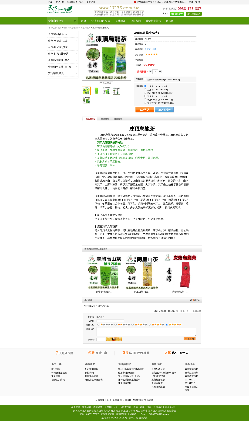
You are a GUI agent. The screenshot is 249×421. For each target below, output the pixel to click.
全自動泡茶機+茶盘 (59, 60)
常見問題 (55, 376)
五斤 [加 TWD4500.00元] (156, 96)
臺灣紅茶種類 (191, 372)
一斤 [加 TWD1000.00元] (156, 86)
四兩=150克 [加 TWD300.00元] (158, 93)
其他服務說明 (158, 386)
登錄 (81, 2)
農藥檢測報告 (158, 379)
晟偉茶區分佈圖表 (94, 379)
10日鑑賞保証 (158, 376)
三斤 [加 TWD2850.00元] (156, 89)
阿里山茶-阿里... (142, 291)
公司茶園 (127, 400)
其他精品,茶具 (56, 73)
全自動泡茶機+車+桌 (59, 66)
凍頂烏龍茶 (85, 28)
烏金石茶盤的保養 (191, 388)
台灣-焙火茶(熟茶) (71, 28)
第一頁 (179, 311)
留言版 (150, 400)
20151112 (190, 383)
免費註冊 (90, 2)
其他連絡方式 (91, 376)
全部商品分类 (56, 20)
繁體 (197, 2)
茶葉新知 (117, 400)
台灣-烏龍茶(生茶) (58, 40)
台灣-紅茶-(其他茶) (58, 53)
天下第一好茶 (150, 49)
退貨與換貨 (157, 383)
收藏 (50, 2)
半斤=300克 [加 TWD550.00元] (158, 99)
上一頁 (185, 311)
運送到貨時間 (124, 383)
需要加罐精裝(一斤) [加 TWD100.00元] (162, 79)
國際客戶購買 (58, 379)
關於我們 (89, 372)
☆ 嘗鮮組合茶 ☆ (57, 34)
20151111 (190, 379)
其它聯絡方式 (193, 14)
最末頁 (198, 311)
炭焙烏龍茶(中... (180, 291)
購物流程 (55, 369)
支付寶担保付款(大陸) (129, 376)
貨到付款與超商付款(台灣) (131, 369)
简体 (191, 2)
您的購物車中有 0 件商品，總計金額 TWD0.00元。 (162, 2)
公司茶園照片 (91, 369)
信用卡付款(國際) (126, 372)
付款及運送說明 (59, 372)
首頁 (59, 28)
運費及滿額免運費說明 (129, 379)
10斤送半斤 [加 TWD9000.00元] (159, 103)
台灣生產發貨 (158, 369)
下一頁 (192, 311)
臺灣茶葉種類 (191, 369)
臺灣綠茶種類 (191, 376)
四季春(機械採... (104, 291)
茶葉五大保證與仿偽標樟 (163, 372)
